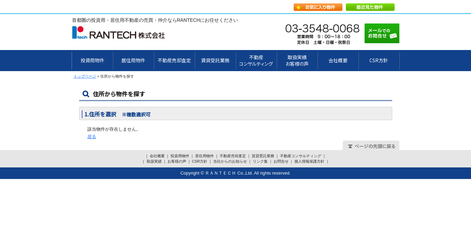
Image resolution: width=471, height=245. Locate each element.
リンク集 (260, 161)
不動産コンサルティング (300, 156)
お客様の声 (176, 161)
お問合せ (281, 161)
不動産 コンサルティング (256, 60)
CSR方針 (378, 60)
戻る (91, 136)
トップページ (85, 76)
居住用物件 (133, 60)
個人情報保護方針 (309, 161)
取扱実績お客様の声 (297, 60)
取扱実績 (154, 161)
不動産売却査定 (174, 60)
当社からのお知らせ (230, 161)
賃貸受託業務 (215, 60)
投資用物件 (92, 60)
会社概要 (338, 60)
